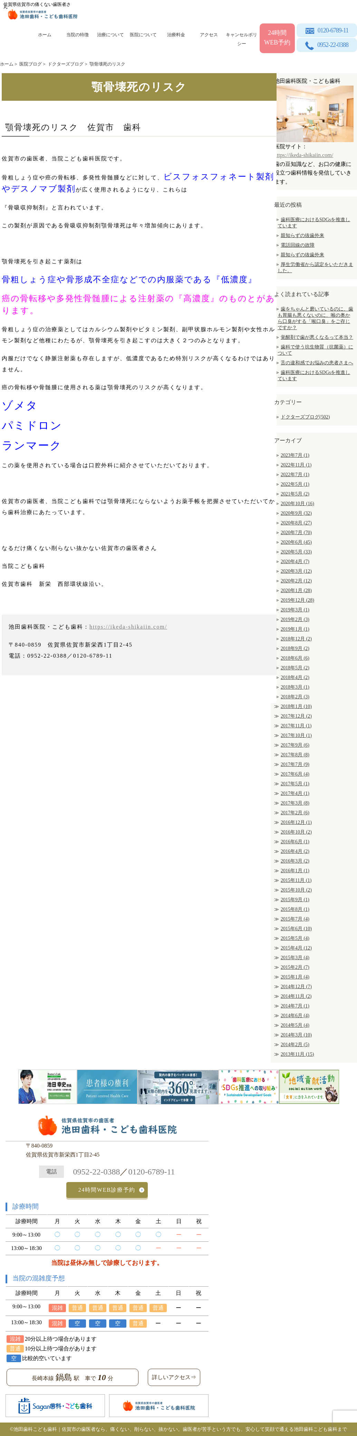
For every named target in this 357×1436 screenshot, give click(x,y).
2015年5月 (295, 938)
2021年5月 (295, 493)
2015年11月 (296, 880)
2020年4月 (295, 561)
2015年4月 (296, 948)
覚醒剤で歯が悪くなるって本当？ (317, 337)
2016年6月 (295, 841)
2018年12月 (296, 638)
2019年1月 (295, 629)
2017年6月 (295, 774)
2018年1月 (296, 706)
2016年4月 (295, 851)
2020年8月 (296, 522)
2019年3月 (295, 609)
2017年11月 (296, 725)
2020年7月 (296, 532)
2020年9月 (296, 513)
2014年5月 (295, 1025)
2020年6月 (296, 542)
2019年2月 (295, 619)
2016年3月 (295, 861)
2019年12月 (297, 600)
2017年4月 (295, 793)
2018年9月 (295, 648)
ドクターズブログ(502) (305, 417)
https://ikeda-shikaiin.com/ (128, 627)
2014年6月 (295, 1015)
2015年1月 (295, 977)
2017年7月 (295, 764)
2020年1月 (296, 590)
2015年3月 (295, 957)
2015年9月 (295, 899)
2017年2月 (295, 812)
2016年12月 (296, 822)
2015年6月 (296, 928)
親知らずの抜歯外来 (302, 235)
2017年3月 (295, 803)
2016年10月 (296, 832)
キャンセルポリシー (241, 38)
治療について (110, 34)
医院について (143, 34)
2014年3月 (296, 1034)
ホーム (44, 34)
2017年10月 (296, 735)
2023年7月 (295, 455)
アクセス (209, 34)
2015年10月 (296, 890)
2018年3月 (295, 687)
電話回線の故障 (298, 245)
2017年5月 (295, 783)
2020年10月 (297, 503)
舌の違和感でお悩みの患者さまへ (317, 362)
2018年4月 (295, 677)
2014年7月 (295, 1006)
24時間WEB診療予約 (106, 1190)
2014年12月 (296, 986)
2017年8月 (295, 754)
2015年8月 (295, 909)
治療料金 (176, 34)
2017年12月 (296, 716)
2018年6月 (295, 658)
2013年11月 (297, 1054)
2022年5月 (295, 484)
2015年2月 (295, 967)
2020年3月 (296, 571)
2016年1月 (295, 870)
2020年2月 (296, 580)
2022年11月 (296, 465)
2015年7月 (295, 919)
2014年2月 (295, 1044)
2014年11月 (296, 996)
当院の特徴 (77, 34)
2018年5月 (295, 667)
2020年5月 (296, 551)
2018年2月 (295, 696)
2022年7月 (295, 474)
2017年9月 (295, 745)
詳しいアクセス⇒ (174, 1377)
